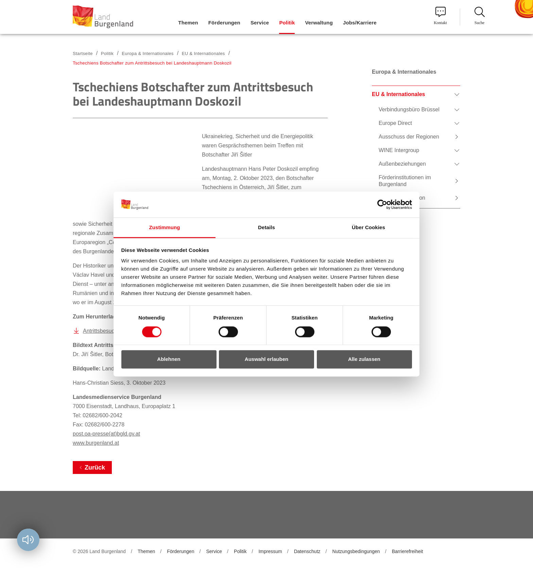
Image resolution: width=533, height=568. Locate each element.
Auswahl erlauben (266, 359)
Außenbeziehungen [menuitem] (402, 164)
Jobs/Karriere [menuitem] (360, 22)
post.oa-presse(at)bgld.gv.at (106, 434)
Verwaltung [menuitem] (319, 22)
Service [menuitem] (260, 22)
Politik (107, 53)
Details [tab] (266, 228)
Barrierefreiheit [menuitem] (407, 551)
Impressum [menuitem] (270, 551)
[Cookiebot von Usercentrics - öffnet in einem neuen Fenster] (382, 204)
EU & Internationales (203, 53)
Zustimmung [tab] (164, 228)
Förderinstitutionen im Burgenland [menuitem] (405, 181)
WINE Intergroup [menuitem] (399, 150)
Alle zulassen (364, 359)
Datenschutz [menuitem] (307, 551)
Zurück (95, 467)
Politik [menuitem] (287, 22)
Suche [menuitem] (480, 16)
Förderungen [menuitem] (224, 22)
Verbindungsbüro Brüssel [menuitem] (409, 109)
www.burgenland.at (96, 443)
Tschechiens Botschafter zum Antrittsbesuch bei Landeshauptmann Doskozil (152, 63)
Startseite (83, 53)
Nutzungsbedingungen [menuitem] (356, 551)
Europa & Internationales (147, 53)
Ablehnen (168, 359)
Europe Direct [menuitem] (395, 123)
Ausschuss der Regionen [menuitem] (409, 137)
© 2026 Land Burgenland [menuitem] (99, 551)
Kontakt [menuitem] (440, 16)
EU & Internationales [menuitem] (398, 94)
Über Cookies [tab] (368, 228)
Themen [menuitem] (188, 22)
